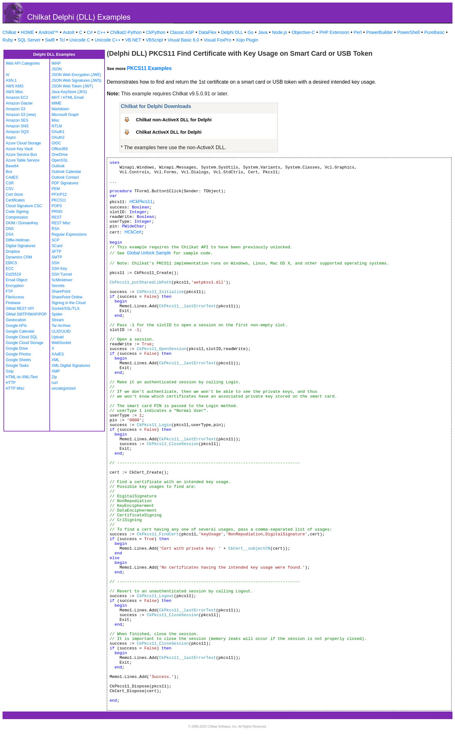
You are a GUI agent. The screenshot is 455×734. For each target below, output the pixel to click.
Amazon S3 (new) (21, 114)
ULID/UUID (61, 331)
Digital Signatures (20, 246)
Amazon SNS (17, 126)
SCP (56, 240)
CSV (10, 189)
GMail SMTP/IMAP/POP (26, 314)
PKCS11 (59, 200)
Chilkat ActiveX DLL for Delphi (169, 132)
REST (57, 217)
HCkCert (133, 231)
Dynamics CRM (19, 257)
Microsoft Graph (65, 114)
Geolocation (16, 320)
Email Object (16, 280)
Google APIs (16, 325)
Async (11, 137)
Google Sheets (18, 360)
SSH (56, 263)
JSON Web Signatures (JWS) (76, 80)
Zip (54, 377)
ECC (10, 268)
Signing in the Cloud (69, 303)
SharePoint (61, 291)
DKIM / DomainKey (22, 223)
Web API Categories (23, 63)
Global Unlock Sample (149, 252)
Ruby (8, 39)
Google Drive (17, 348)
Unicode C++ (108, 39)
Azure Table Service (23, 160)
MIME (56, 103)
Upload (58, 337)
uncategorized (63, 388)
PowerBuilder (379, 32)
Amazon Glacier (19, 103)
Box (9, 171)
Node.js (279, 32)
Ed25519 (13, 274)
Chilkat (9, 32)
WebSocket (61, 343)
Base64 (12, 166)
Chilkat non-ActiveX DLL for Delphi (174, 119)
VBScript (154, 39)
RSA (56, 229)
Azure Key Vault (19, 149)
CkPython (155, 32)
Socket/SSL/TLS (66, 308)
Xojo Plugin (247, 39)
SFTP (56, 251)
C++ (101, 32)
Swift (49, 39)
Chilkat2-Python (126, 32)
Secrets (58, 286)
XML (56, 360)
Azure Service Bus (21, 154)
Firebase (13, 303)
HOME (27, 32)
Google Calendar (20, 331)
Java (262, 32)
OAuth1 (58, 132)
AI (7, 75)
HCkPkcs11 (140, 201)
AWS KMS (14, 86)
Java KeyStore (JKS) (69, 92)
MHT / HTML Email (68, 97)
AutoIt (69, 32)
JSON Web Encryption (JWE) (76, 75)
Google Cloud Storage (24, 343)
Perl (358, 32)
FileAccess (15, 297)
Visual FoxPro (217, 39)
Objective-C (303, 32)
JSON (57, 69)
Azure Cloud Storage (23, 143)
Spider (57, 314)
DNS (10, 229)
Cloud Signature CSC (24, 206)
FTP (9, 291)
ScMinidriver (62, 280)
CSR (10, 183)
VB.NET (133, 39)
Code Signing (17, 211)
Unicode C (79, 39)
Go (250, 32)
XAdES (58, 354)
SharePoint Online (67, 297)
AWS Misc (14, 92)
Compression (17, 217)
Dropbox (13, 251)
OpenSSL (60, 160)
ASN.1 (11, 80)
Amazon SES (17, 120)
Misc (56, 120)
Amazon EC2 (17, 97)
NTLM (57, 126)
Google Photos (18, 354)
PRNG (57, 211)
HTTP (11, 382)
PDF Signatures (65, 183)
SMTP (57, 257)
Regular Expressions (69, 234)
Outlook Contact (65, 177)
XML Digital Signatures (71, 365)
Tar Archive (61, 325)
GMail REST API (20, 308)
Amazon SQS (17, 132)
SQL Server (29, 39)
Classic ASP (182, 32)
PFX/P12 (59, 194)
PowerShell (408, 32)
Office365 (60, 149)
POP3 (57, 206)
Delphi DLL (232, 32)
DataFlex (207, 32)
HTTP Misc (15, 388)
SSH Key (59, 268)
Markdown (60, 109)
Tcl (62, 39)
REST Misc (61, 223)
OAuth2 (58, 137)
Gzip (10, 371)
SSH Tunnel (62, 274)
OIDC (56, 143)
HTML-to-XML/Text (22, 377)
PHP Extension (334, 32)
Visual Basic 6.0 (183, 39)
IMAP (56, 63)
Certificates (15, 200)
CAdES (12, 177)
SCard (57, 246)
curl (55, 382)
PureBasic (434, 32)
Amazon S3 (15, 109)
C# (90, 32)
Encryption (15, 286)
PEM (56, 189)
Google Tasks (17, 365)
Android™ (48, 32)
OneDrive (60, 154)
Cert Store (14, 194)
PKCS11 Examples (149, 68)
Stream (58, 320)
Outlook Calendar (66, 171)
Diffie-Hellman (17, 240)
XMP (56, 371)
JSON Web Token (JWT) (72, 86)
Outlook (58, 166)
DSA (10, 234)
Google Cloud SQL (22, 337)
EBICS (11, 263)
